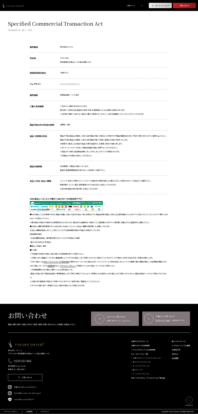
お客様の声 (176, 350)
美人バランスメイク (179, 341)
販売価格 (34, 95)
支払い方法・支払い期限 (40, 180)
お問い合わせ (184, 5)
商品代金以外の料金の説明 (42, 124)
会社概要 (175, 358)
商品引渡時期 (36, 166)
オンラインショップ (160, 5)
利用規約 (29, 411)
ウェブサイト (35, 83)
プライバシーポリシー (68, 265)
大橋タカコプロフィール (139, 341)
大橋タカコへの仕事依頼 (140, 346)
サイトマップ (45, 411)
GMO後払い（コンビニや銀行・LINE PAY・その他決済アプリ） (56, 198)
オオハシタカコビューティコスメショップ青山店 (148, 378)
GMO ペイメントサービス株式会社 (56, 261)
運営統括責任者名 (38, 72)
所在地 (33, 58)
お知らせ (175, 354)
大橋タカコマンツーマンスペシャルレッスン (147, 358)
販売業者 (34, 47)
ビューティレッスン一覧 (139, 354)
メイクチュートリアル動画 (181, 346)
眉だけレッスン (138, 370)
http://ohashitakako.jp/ (70, 83)
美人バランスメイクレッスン (142, 362)
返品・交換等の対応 (38, 136)
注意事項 (50, 265)
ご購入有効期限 (37, 106)
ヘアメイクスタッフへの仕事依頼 (143, 350)
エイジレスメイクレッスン (141, 366)
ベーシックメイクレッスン (141, 374)
